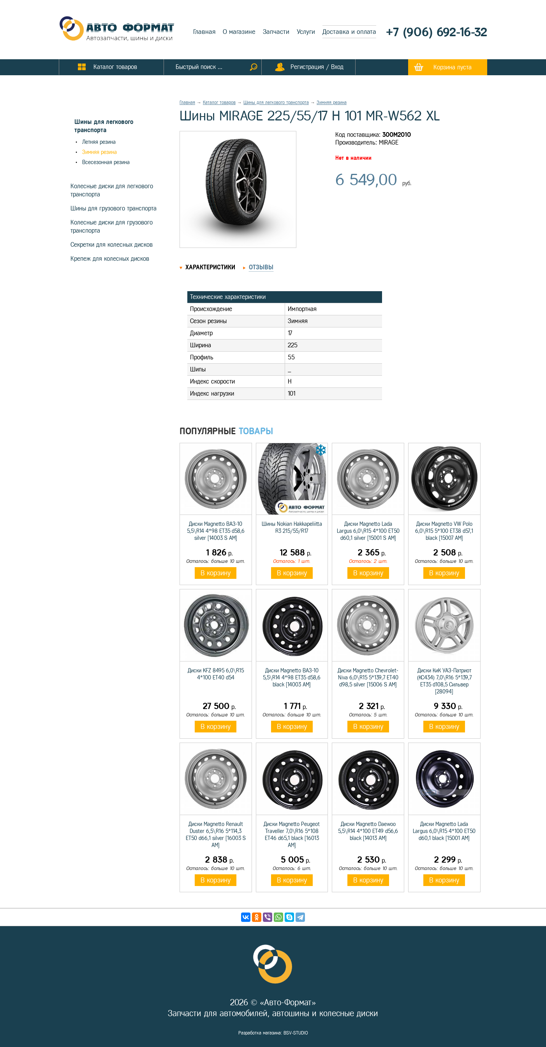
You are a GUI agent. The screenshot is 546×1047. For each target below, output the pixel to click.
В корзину (216, 573)
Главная (204, 31)
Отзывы (261, 267)
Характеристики (210, 267)
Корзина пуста (452, 67)
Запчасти (276, 31)
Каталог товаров (219, 102)
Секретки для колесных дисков (111, 244)
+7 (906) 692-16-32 (436, 32)
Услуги (306, 31)
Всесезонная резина (106, 162)
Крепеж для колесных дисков (109, 258)
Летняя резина (99, 142)
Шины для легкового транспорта (276, 102)
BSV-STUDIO (296, 1033)
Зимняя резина (99, 152)
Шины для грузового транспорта (113, 208)
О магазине (239, 31)
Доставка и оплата (349, 31)
